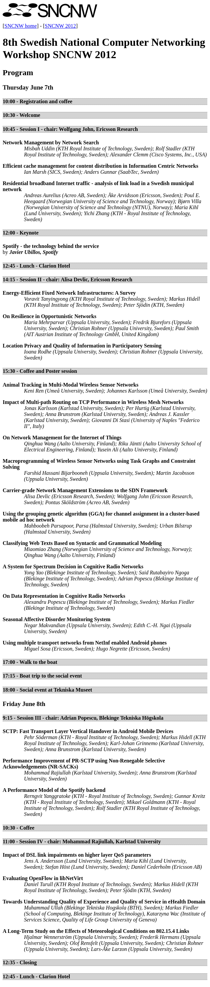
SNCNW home (20, 26)
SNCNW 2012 (60, 26)
